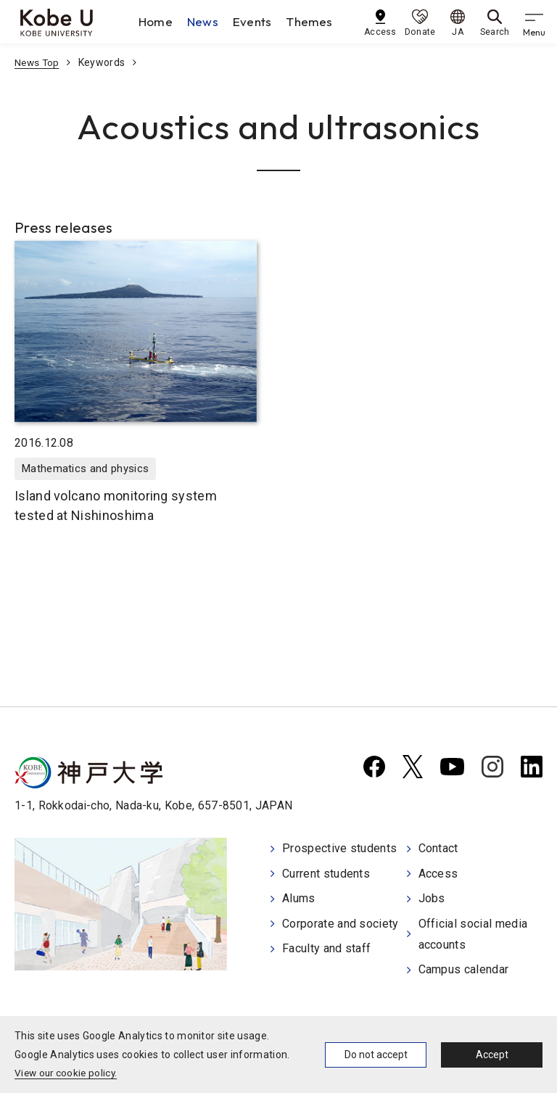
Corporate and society (340, 923)
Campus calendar (463, 969)
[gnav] (535, 22)
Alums (298, 898)
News (205, 21)
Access (438, 873)
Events (255, 21)
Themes (313, 21)
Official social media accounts (473, 933)
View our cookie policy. (68, 1072)
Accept (492, 1054)
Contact (438, 850)
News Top (38, 62)
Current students (326, 873)
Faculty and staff (326, 947)
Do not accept (376, 1054)
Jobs (431, 898)
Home (158, 21)
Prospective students (339, 850)
